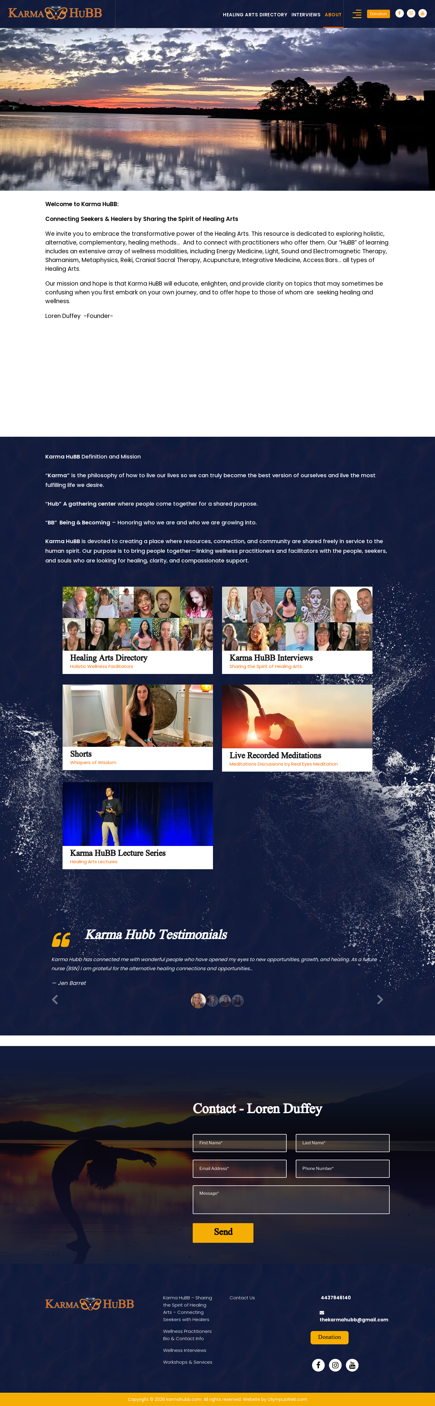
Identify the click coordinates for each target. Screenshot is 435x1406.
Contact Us (242, 1297)
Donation (378, 13)
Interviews (306, 14)
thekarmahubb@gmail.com (354, 1320)
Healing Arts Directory (255, 14)
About (333, 14)
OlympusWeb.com (287, 1399)
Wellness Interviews (184, 1350)
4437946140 (336, 1297)
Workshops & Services (187, 1362)
